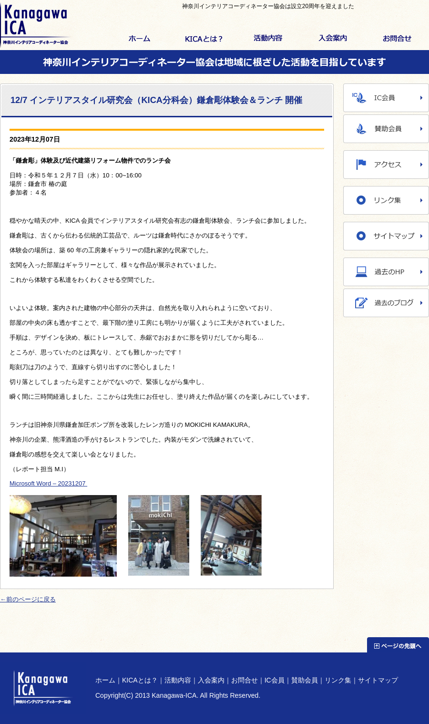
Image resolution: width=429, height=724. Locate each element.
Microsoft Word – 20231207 (48, 483)
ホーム (139, 39)
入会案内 (332, 39)
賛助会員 (304, 680)
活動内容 (268, 39)
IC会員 (275, 680)
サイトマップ (378, 680)
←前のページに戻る (28, 599)
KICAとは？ (204, 39)
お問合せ (397, 39)
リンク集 (338, 680)
